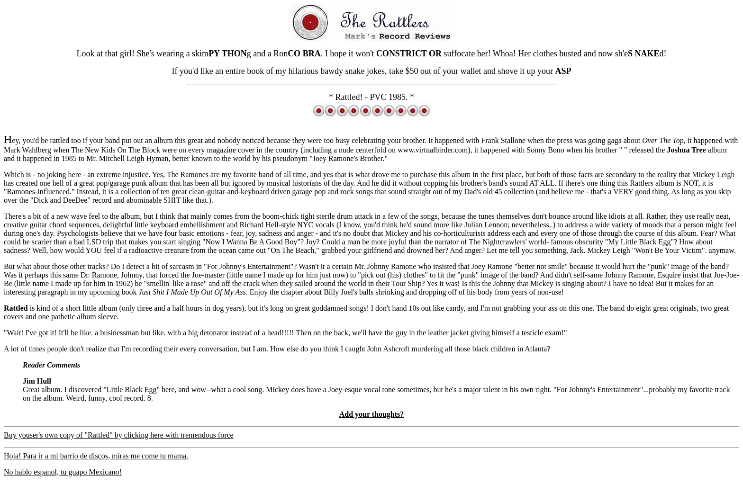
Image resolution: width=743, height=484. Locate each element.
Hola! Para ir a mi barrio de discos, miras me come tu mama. (96, 456)
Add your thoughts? (371, 414)
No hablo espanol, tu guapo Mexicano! (63, 472)
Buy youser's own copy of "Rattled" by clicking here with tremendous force (119, 435)
